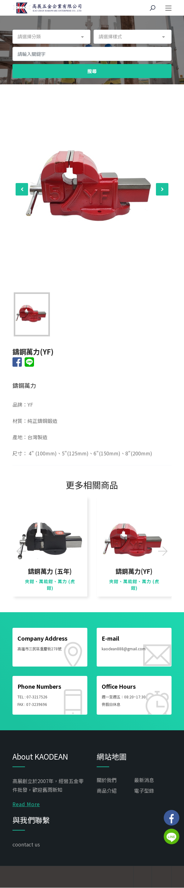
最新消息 (144, 780)
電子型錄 (144, 790)
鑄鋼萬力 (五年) (50, 571)
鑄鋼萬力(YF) (134, 571)
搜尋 (92, 71)
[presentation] (22, 189)
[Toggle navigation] (168, 8)
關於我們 (107, 780)
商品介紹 (107, 790)
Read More (26, 804)
